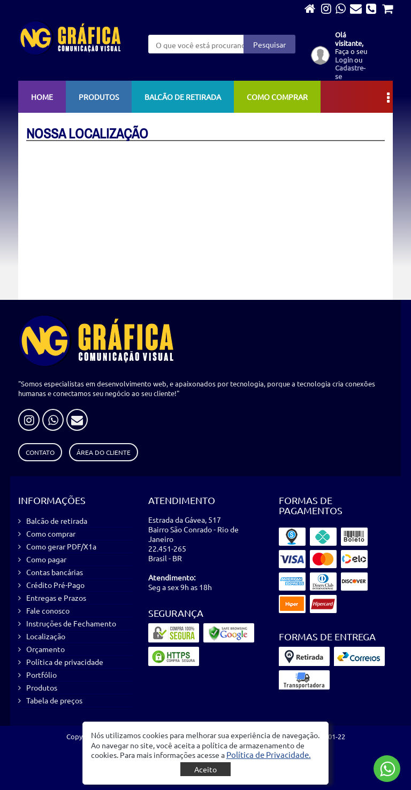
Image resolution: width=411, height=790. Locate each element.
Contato (40, 452)
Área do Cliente (104, 452)
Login (344, 59)
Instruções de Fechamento (71, 623)
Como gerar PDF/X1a (61, 546)
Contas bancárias (54, 572)
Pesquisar (269, 44)
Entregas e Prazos (56, 597)
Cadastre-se (350, 72)
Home (42, 97)
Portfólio (41, 674)
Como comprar (277, 97)
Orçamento (45, 649)
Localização (45, 636)
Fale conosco (48, 610)
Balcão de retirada (182, 97)
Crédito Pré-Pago (55, 585)
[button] (268, 754)
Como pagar (46, 559)
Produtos (99, 97)
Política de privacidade (64, 662)
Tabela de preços (54, 700)
